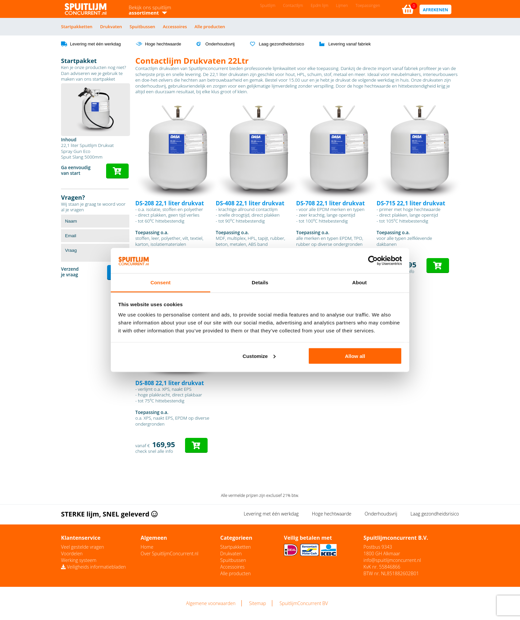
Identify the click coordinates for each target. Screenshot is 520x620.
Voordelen (72, 553)
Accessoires (175, 27)
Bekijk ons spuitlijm (150, 10)
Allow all (355, 356)
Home (147, 547)
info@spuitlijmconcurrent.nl (392, 560)
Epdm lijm (319, 5)
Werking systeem (79, 560)
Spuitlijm (267, 5)
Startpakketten (77, 27)
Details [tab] (260, 282)
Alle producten (210, 27)
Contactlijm (293, 5)
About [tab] (359, 282)
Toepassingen (368, 5)
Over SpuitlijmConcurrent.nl (169, 553)
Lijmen (342, 5)
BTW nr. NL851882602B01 (391, 573)
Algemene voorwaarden (210, 603)
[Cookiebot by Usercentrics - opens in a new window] (373, 261)
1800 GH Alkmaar (381, 553)
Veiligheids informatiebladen (93, 567)
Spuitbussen (142, 27)
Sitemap (257, 603)
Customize (259, 356)
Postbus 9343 (377, 547)
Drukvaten (111, 27)
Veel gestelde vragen (82, 547)
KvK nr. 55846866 (381, 567)
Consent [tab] (161, 282)
